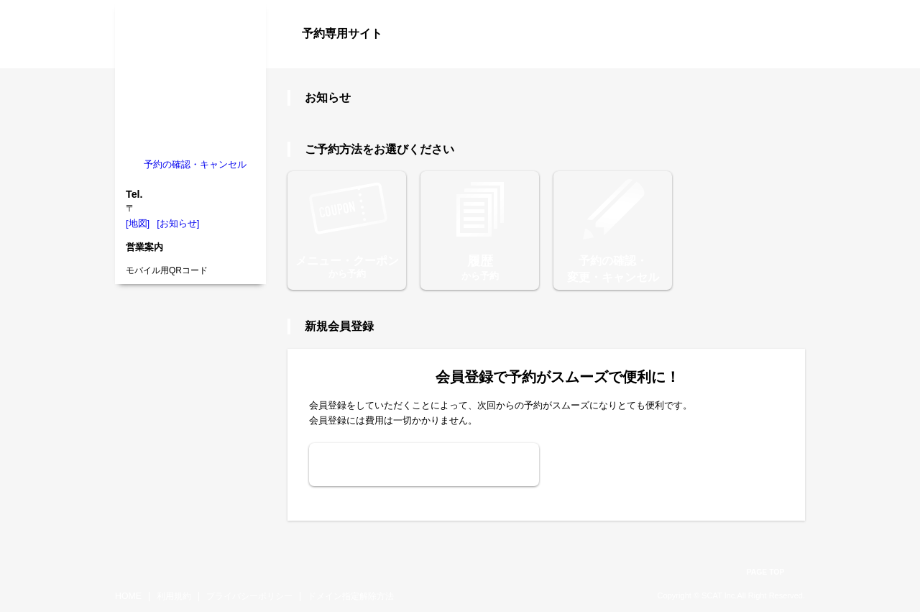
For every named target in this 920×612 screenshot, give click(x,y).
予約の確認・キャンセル (195, 164)
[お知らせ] (178, 223)
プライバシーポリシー (249, 596)
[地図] (138, 223)
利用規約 (174, 596)
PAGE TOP (766, 572)
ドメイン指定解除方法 (351, 596)
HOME (128, 596)
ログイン (776, 59)
